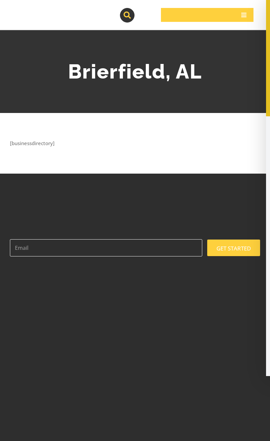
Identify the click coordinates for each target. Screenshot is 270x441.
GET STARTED (233, 248)
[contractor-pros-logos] (45, 10)
